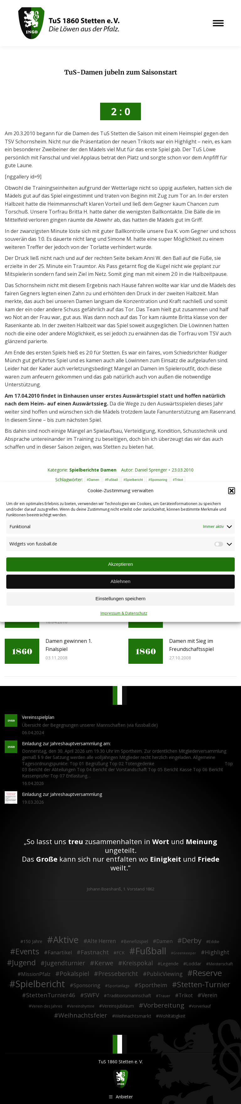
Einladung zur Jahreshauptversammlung (62, 794)
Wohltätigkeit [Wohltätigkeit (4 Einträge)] (172, 1016)
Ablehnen (120, 581)
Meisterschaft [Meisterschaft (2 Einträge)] (221, 963)
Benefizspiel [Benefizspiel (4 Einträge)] (136, 941)
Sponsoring (158, 479)
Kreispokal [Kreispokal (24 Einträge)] (137, 963)
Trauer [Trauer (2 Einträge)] (164, 995)
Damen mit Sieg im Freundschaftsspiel (191, 645)
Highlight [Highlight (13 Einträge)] (217, 952)
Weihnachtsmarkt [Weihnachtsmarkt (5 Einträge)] (133, 1016)
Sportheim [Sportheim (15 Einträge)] (152, 985)
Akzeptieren (120, 564)
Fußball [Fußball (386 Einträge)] (150, 951)
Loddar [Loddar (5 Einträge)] (193, 963)
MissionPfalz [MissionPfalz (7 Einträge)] (36, 974)
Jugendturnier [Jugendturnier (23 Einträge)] (65, 963)
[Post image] (22, 651)
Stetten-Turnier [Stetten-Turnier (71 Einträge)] (203, 985)
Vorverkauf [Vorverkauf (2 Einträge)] (201, 1006)
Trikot (179, 479)
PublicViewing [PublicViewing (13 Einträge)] (165, 974)
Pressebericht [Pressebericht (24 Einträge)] (118, 974)
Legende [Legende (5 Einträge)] (169, 963)
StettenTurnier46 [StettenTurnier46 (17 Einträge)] (50, 995)
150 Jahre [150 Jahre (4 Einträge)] (32, 941)
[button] (231, 491)
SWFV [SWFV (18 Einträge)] (91, 995)
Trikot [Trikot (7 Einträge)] (186, 996)
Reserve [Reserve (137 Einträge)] (207, 973)
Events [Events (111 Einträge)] (27, 951)
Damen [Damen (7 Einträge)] (164, 941)
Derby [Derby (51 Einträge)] (191, 940)
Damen (94, 479)
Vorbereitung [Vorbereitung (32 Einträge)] (163, 1005)
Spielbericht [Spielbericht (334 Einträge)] (40, 984)
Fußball (112, 479)
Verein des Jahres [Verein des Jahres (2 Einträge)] (46, 1006)
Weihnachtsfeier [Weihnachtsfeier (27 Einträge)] (82, 1015)
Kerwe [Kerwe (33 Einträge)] (103, 963)
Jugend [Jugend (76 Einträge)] (24, 962)
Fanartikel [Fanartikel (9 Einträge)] (60, 953)
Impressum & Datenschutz (123, 613)
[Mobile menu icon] (218, 23)
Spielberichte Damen (92, 470)
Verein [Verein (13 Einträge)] (209, 995)
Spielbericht (134, 479)
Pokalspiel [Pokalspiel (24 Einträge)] (74, 974)
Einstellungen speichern (120, 598)
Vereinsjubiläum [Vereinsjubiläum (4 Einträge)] (118, 1006)
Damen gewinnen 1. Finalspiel (69, 645)
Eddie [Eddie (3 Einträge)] (214, 941)
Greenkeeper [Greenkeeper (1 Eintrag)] (184, 953)
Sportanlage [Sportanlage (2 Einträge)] (119, 985)
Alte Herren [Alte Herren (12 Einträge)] (101, 941)
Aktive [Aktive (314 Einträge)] (66, 939)
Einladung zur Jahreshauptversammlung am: (66, 743)
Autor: (144, 470)
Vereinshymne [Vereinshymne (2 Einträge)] (81, 1006)
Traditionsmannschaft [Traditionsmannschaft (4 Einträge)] (129, 995)
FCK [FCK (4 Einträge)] (120, 953)
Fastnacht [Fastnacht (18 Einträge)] (95, 952)
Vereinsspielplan (38, 717)
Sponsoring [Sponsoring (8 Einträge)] (86, 986)
